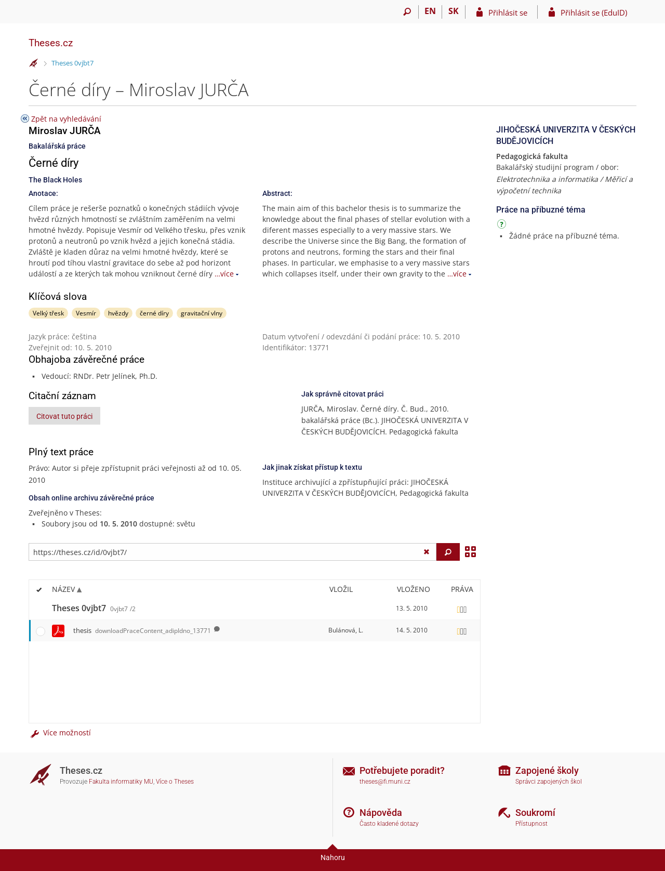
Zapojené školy (547, 770)
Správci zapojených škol (548, 781)
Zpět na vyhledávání (66, 119)
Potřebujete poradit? (402, 770)
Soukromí (535, 812)
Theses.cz (51, 43)
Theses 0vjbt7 (72, 63)
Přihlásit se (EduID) (594, 12)
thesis (142, 630)
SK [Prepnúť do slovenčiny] (453, 11)
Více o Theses (175, 781)
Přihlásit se (507, 12)
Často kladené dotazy (389, 823)
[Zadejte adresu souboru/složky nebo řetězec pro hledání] (232, 552)
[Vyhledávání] (407, 12)
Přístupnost (531, 823)
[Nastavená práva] (462, 608)
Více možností (60, 732)
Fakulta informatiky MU (121, 781)
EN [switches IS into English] (430, 11)
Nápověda (381, 812)
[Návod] (503, 225)
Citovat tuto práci (64, 416)
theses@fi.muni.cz (385, 781)
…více (224, 274)
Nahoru (333, 857)
